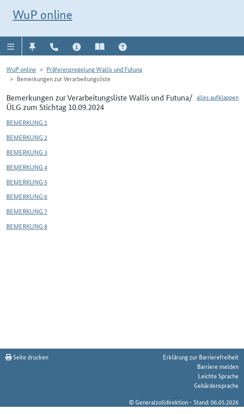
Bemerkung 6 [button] (26, 196)
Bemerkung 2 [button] (26, 137)
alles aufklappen (218, 96)
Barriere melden (218, 366)
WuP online (42, 15)
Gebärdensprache (216, 385)
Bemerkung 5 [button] (26, 181)
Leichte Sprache (218, 375)
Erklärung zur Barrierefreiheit (201, 356)
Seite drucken (26, 356)
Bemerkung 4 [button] (26, 166)
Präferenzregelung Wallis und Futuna (94, 69)
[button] (11, 46)
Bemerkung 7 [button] (26, 211)
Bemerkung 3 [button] (26, 151)
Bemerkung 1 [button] (26, 122)
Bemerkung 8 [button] (26, 225)
